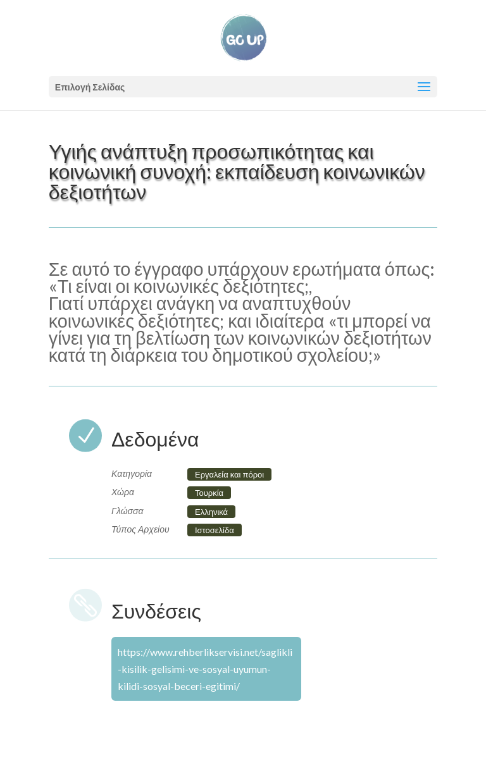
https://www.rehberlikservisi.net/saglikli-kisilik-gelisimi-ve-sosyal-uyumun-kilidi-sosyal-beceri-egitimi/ (205, 669)
